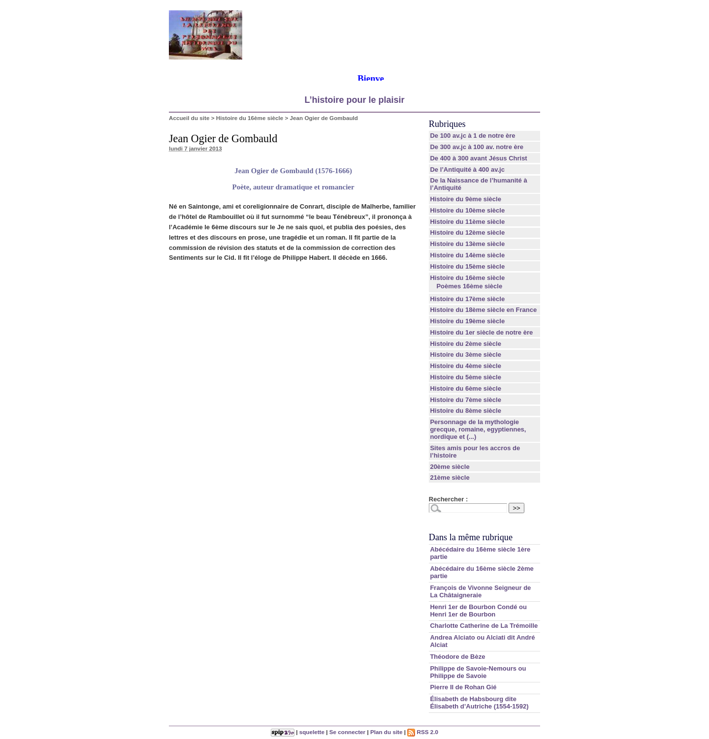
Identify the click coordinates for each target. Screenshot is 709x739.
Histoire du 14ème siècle (467, 255)
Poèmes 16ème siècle (469, 286)
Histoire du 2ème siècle (465, 343)
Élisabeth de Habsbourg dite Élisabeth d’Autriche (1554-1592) (479, 702)
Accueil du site (189, 118)
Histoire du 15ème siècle (467, 266)
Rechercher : (448, 499)
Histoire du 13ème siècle (467, 243)
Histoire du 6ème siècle (465, 388)
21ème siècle (449, 477)
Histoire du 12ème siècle (467, 232)
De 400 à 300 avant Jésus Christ (478, 158)
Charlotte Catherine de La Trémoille (484, 625)
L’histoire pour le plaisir (354, 100)
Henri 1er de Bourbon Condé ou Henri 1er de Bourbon (478, 610)
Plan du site (386, 732)
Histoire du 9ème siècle (465, 199)
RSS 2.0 (422, 732)
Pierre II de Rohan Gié (463, 687)
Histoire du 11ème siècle (467, 221)
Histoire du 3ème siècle (465, 354)
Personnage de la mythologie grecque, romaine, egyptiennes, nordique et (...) (478, 429)
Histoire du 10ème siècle (467, 210)
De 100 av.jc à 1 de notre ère (472, 135)
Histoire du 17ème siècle (467, 299)
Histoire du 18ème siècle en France (483, 309)
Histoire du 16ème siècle (249, 118)
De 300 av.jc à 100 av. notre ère (476, 147)
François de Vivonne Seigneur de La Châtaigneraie (480, 591)
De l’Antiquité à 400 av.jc (467, 169)
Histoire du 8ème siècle (465, 410)
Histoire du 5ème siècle (465, 377)
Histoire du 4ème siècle (465, 366)
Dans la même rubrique (471, 537)
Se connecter (347, 732)
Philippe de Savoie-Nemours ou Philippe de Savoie (478, 672)
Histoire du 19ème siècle (467, 321)
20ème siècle (449, 466)
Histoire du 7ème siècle (465, 399)
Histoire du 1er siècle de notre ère (481, 332)
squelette (311, 732)
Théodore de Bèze (457, 656)
